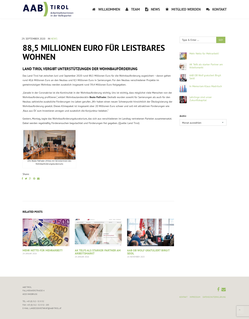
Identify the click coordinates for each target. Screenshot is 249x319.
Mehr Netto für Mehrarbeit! (43, 250)
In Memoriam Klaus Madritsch (205, 86)
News (54, 38)
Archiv (183, 116)
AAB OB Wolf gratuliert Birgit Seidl (148, 252)
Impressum (195, 297)
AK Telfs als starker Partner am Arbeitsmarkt (98, 252)
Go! (221, 40)
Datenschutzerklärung (214, 297)
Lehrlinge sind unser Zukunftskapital (200, 99)
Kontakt (183, 297)
